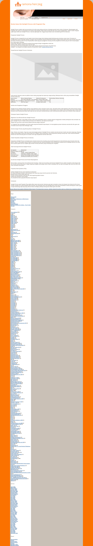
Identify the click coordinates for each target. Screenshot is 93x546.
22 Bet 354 (13, 232)
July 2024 (13, 508)
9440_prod (13, 242)
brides (12, 292)
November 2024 (14, 503)
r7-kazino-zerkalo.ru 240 (16, 424)
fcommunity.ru (14, 332)
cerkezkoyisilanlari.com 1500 (17, 313)
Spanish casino (14, 441)
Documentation (14, 539)
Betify (12, 281)
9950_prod (13, 248)
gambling (13, 338)
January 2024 (14, 513)
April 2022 (13, 526)
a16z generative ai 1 (15, 251)
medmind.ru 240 (14, 377)
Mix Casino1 (13, 379)
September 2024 (14, 506)
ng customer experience (16, 392)
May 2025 (13, 497)
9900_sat (13, 247)
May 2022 (13, 525)
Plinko (12, 408)
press (12, 421)
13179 (12, 224)
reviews (12, 427)
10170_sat (13, 217)
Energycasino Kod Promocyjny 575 (18, 323)
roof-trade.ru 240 (14, 429)
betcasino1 (13, 279)
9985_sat (13, 249)
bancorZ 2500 (14, 273)
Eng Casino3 (14, 324)
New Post (13, 389)
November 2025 (14, 491)
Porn (12, 416)
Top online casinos (15, 450)
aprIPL (12, 264)
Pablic (12, 399)
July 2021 (13, 530)
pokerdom (13, 412)
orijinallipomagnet (15, 397)
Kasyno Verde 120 (15, 367)
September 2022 (14, 521)
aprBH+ (12, 262)
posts (12, 419)
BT (11, 293)
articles (12, 267)
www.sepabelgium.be (15, 474)
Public (12, 422)
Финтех (12, 480)
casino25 (13, 305)
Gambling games (14, 339)
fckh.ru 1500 (13, 331)
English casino (14, 325)
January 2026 (14, 489)
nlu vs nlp (13, 393)
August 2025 (13, 494)
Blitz (12, 289)
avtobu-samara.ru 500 (15, 271)
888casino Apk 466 (15, 240)
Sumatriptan (13, 445)
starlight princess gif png (47, 47)
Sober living (13, 436)
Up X (12, 459)
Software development (16, 437)
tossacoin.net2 (14, 451)
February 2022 (14, 528)
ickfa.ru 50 (13, 353)
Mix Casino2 (13, 380)
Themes (12, 543)
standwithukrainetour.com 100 (17, 442)
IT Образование (14, 364)
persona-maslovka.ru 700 (16, 401)
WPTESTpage (14, 469)
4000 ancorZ (13, 236)
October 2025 (14, 492)
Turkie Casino (14, 453)
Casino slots (13, 298)
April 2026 (13, 486)
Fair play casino (14, 328)
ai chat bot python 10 (15, 255)
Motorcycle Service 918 (16, 383)
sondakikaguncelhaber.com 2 (17, 438)
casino (12, 294)
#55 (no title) (13, 196)
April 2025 (13, 498)
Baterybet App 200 (15, 274)
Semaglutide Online (15, 432)
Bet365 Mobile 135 (15, 278)
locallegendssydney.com (16, 372)
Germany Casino (14, 342)
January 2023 (14, 518)
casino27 (13, 306)
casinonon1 (13, 311)
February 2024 (14, 512)
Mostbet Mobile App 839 (16, 382)
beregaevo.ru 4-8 (14, 275)
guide (12, 346)
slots (12, 434)
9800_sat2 (13, 245)
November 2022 (14, 519)
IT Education (13, 360)
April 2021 (13, 531)
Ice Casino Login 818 (15, 351)
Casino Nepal (14, 297)
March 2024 (13, 511)
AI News (12, 256)
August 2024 (13, 507)
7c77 (12, 238)
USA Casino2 (14, 462)
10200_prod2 (14, 218)
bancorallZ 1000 (14, 272)
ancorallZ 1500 (14, 257)
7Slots (12, 239)
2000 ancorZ (13, 229)
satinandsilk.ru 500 (15, 431)
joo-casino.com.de (35, 18)
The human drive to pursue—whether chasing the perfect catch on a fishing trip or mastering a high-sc (58, 189)
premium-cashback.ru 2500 (17, 420)
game (12, 340)
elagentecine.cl (14, 322)
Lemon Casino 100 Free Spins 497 (18, 370)
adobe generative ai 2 (15, 253)
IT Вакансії (13, 363)
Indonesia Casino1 (15, 356)
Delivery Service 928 (15, 318)
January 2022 (14, 529)
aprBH (12, 261)
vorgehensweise (44, 17)
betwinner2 (13, 284)
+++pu (12, 213)
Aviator (12, 269)
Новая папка (14, 479)
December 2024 (14, 502)
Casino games (14, 295)
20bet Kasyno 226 (15, 230)
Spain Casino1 (14, 440)
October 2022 (14, 520)
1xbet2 (12, 225)
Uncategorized (14, 458)
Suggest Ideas (14, 541)
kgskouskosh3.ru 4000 (16, 368)
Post (12, 418)
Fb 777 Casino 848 (15, 330)
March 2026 (13, 487)
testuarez (13, 449)
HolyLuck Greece (14, 349)
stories (12, 444)
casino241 (13, 303)
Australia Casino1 (15, 268)
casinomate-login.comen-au (17, 310)
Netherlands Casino (15, 385)
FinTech (12, 334)
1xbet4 (12, 226)
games (12, 341)
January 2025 (14, 501)
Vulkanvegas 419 (14, 466)
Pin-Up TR (13, 406)
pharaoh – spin (14, 402)
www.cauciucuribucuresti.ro (17, 470)
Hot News (13, 350)
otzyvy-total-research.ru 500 (17, 398)
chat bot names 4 (14, 314)
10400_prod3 (14, 222)
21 (11, 231)
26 (11, 234)
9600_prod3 (13, 243)
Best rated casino (15, 276)
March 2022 (13, 527)
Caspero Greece (14, 312)
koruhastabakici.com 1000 (16, 369)
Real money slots (14, 426)
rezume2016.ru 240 (15, 428)
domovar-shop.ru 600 (15, 321)
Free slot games (14, 336)
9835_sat (13, 246)
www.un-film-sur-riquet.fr (16, 476)
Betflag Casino (14, 280)
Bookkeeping (14, 291)
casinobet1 (13, 309)
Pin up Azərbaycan (15, 403)
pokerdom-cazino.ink (15, 413)
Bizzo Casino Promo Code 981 (17, 288)
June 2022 (13, 524)
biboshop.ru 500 (14, 286)
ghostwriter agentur (24, 18)
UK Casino (13, 456)
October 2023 (14, 514)
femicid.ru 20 (14, 333)
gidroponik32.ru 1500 (15, 343)
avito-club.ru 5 (14, 270)
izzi (11, 365)
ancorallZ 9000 (14, 260)
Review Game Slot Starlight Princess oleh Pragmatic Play (28, 24)
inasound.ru (13, 354)
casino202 (13, 302)
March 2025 (13, 499)
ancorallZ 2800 (14, 258)
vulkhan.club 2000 (15, 467)
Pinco (12, 407)
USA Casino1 (14, 461)
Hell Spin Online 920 (15, 347)
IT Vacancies (13, 362)
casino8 (12, 307)
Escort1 (12, 326)
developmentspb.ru (15, 319)
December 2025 (14, 490)
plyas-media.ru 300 (15, 409)
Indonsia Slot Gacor (15, 358)
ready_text (13, 425)
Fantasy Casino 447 (15, 329)
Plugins (12, 540)
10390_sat (13, 221)
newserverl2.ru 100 (15, 391)
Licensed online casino (16, 371)
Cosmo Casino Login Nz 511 (17, 316)
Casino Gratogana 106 (16, 296)
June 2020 (13, 532)
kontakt (76, 18)
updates (12, 460)
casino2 (12, 301)
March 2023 (13, 517)
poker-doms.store (15, 411)
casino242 (13, 304)
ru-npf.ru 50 (13, 430)
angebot (36, 17)
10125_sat (13, 216)
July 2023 (13, 515)
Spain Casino (14, 439)
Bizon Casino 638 (15, 287)
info (12, 359)
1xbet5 (12, 227)
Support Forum (14, 542)
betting (12, 283)
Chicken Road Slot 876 (16, 315)
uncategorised (14, 457)
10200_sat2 (13, 219)
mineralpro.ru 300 (15, 378)
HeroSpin (13, 348)
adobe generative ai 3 (15, 254)
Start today (13, 443)
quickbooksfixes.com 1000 (17, 423)
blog (12, 290)
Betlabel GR (13, 282)
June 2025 (13, 496)
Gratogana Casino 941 (16, 344)
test (12, 448)
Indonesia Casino (15, 355)
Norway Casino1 (14, 394)
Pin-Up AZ (13, 405)
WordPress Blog (14, 544)
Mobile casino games (15, 381)
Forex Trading (14, 335)
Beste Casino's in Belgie (16, 277)
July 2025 (13, 495)
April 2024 (13, 510)
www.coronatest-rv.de (15, 471)
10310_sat (13, 220)
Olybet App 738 (14, 395)
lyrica (12, 375)
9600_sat (13, 244)
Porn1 (12, 417)
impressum (70, 18)
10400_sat (13, 223)
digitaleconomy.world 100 (16, 320)
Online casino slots (15, 396)
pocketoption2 (14, 410)
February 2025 (14, 500)
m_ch (12, 376)
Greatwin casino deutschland (17, 345)
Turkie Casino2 (14, 455)
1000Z (12, 215)
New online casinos (15, 388)
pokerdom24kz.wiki (15, 414)
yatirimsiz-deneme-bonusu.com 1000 (19, 478)
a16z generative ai (15, 250)
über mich (22, 17)
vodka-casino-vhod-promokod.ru (18, 465)
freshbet (12, 337)
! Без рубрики (14, 212)
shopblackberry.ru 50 (15, 433)
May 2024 (13, 509)
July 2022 (13, 523)
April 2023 (13, 516)
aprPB (12, 266)
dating (12, 317)
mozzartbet (13, 384)
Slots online (13, 435)
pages (12, 400)
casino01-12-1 (14, 299)
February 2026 (14, 488)
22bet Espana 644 (15, 233)
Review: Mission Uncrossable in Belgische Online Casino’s (23, 189)
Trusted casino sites (15, 452)
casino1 (12, 300)
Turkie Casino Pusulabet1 (16, 454)
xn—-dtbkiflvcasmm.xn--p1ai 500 (18, 477)
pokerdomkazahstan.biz (16, 415)
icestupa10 (13, 352)
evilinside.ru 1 (14, 327)
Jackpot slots (14, 366)
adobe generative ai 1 (15, 252)
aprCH (12, 263)
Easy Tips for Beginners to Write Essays (20, 198)
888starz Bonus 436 (15, 241)
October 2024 (14, 505)
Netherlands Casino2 (15, 386)
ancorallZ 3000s (14, 259)
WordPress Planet (15, 545)
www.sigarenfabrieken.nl (16, 475)
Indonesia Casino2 (15, 357)
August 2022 (13, 522)
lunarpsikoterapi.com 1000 (17, 374)
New (12, 387)
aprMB (12, 265)
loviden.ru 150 (14, 373)
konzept (29, 17)
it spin (12, 361)
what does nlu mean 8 (15, 468)
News (12, 390)
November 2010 (14, 533)
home (64, 18)
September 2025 (14, 493)
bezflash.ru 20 (14, 285)
